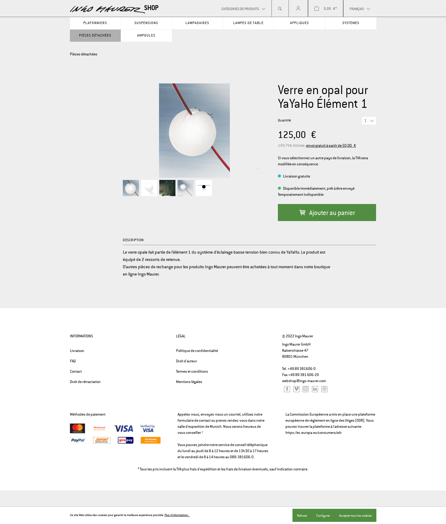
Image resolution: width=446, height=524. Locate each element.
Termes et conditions (192, 371)
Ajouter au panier (327, 213)
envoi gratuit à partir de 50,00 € (331, 145)
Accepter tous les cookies (355, 515)
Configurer (323, 515)
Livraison (77, 350)
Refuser (302, 515)
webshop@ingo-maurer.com (304, 380)
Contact (76, 371)
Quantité (284, 120)
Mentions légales (189, 381)
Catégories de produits (240, 9)
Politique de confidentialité (197, 350)
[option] (194, 130)
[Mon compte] (298, 8)
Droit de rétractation (85, 381)
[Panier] (325, 8)
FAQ (73, 361)
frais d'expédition (203, 469)
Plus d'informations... (177, 515)
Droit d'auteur (186, 361)
